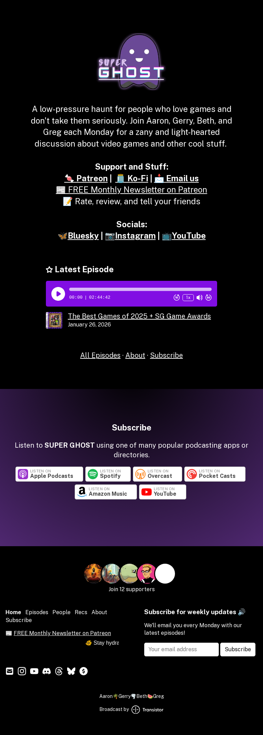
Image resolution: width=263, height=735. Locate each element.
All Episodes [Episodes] (100, 355)
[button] (140, 289)
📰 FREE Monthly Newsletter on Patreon (131, 189)
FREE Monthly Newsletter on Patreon (62, 633)
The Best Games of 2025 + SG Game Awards (139, 316)
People (61, 612)
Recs (81, 612)
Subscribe (166, 355)
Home (13, 612)
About (135, 355)
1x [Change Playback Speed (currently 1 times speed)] (188, 297)
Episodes (36, 612)
